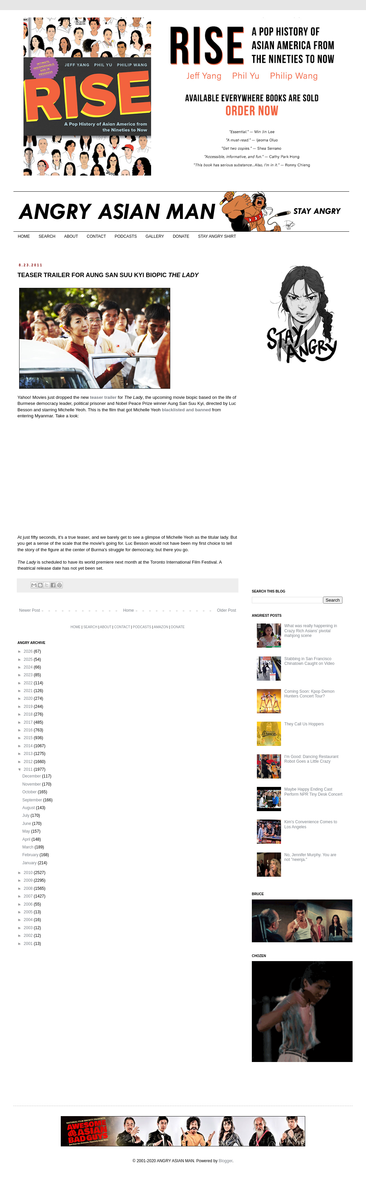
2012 (29, 761)
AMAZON (161, 627)
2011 (29, 769)
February (30, 854)
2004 (29, 919)
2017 (29, 722)
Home (128, 610)
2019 (29, 706)
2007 (29, 896)
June (27, 823)
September (32, 800)
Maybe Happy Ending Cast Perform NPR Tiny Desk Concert (313, 791)
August (29, 807)
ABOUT (71, 236)
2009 (29, 880)
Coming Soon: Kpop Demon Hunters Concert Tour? (309, 693)
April (26, 839)
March (28, 847)
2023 (29, 675)
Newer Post (29, 610)
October (30, 792)
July (26, 815)
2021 (29, 690)
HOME (24, 236)
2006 (29, 904)
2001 (29, 943)
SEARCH (47, 236)
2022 (29, 683)
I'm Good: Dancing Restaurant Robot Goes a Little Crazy (311, 759)
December (32, 776)
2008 (29, 888)
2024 (29, 667)
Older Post (226, 610)
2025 (29, 659)
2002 (29, 935)
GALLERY (154, 236)
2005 (29, 912)
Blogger (225, 1161)
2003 (29, 927)
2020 (29, 698)
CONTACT (96, 236)
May (26, 831)
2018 (29, 714)
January (30, 863)
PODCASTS (126, 236)
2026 (29, 651)
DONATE (181, 236)
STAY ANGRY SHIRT (217, 236)
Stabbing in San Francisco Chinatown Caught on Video (309, 661)
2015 (29, 737)
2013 (29, 753)
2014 (29, 746)
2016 (29, 730)
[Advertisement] (302, 477)
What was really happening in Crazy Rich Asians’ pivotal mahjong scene (310, 630)
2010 (29, 872)
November (32, 784)
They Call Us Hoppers (304, 724)
